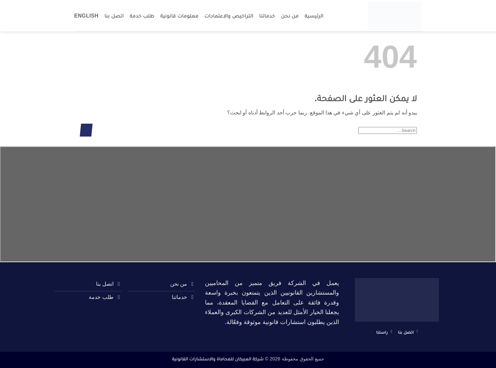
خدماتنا (267, 16)
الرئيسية (314, 16)
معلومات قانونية (179, 16)
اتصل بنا (114, 16)
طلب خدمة (142, 16)
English (86, 16)
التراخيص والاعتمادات (228, 16)
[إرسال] (86, 130)
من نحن (290, 16)
